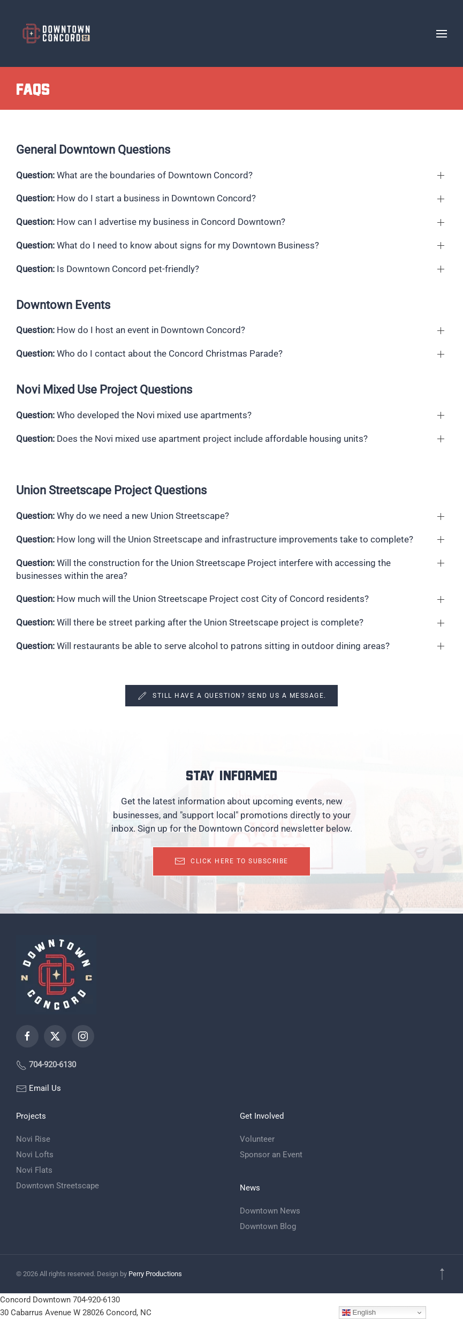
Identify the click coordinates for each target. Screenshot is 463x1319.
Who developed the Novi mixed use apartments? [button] (134, 415)
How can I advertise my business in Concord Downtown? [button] (150, 221)
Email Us (44, 1088)
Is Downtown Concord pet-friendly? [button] (107, 268)
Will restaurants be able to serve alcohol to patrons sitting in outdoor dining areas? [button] (203, 645)
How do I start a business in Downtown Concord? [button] (136, 198)
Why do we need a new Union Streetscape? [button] (122, 515)
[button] (441, 33)
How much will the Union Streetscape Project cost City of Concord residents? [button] (192, 598)
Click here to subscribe (231, 861)
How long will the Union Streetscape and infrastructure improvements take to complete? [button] (214, 539)
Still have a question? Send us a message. (231, 695)
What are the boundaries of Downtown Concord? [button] (134, 175)
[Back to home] (56, 33)
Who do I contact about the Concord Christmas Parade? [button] (149, 353)
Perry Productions (155, 1274)
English (359, 1312)
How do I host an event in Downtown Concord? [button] (130, 330)
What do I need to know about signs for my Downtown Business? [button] (167, 245)
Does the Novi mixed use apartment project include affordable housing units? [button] (192, 438)
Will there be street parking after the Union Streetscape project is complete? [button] (189, 622)
